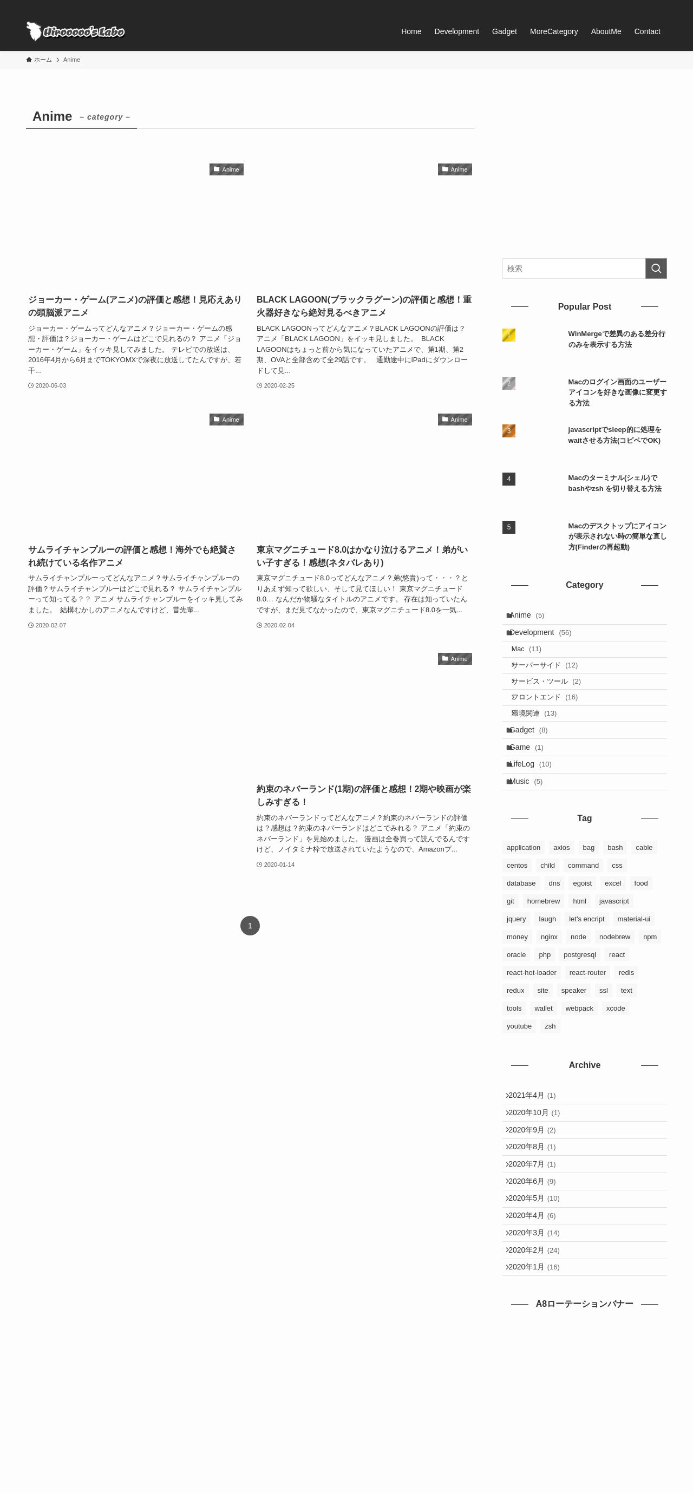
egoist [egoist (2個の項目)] (582, 939)
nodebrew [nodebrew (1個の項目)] (614, 993)
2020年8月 (537, 1221)
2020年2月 (539, 1356)
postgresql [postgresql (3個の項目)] (580, 1011)
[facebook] (618, 6)
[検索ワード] (584, 268)
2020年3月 (539, 1334)
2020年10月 (539, 1176)
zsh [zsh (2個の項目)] (550, 1082)
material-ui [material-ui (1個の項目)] (634, 975)
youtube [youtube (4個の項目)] (519, 1082)
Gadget (535, 767)
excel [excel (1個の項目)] (613, 939)
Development (547, 640)
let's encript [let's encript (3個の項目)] (586, 975)
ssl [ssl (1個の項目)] (603, 1047)
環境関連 (542, 746)
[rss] (646, 6)
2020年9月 (537, 1199)
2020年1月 (539, 1379)
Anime (533, 617)
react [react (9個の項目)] (617, 1011)
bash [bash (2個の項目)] (615, 904)
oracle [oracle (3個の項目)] (516, 1011)
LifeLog (537, 812)
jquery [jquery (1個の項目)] (516, 975)
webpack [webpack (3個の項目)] (579, 1064)
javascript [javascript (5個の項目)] (614, 957)
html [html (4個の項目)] (579, 957)
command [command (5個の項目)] (583, 922)
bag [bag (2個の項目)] (589, 904)
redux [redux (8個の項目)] (516, 1047)
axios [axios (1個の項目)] (561, 904)
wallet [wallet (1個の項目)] (543, 1064)
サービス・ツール (554, 704)
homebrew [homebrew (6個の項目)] (543, 957)
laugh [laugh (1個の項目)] (547, 975)
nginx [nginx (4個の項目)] (549, 993)
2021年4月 (537, 1154)
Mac (535, 662)
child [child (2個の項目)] (547, 922)
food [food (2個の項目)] (641, 939)
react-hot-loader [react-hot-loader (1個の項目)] (532, 1029)
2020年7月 (537, 1244)
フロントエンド (553, 725)
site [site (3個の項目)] (543, 1047)
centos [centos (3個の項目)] (517, 922)
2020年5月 (539, 1289)
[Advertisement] (136, 756)
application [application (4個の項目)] (523, 904)
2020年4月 (537, 1311)
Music (532, 834)
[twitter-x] (632, 6)
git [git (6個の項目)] (510, 957)
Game (533, 789)
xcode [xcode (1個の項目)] (615, 1064)
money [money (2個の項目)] (517, 993)
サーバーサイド (553, 683)
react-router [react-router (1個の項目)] (588, 1029)
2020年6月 (537, 1266)
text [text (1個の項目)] (626, 1047)
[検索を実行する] (656, 268)
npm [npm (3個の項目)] (650, 993)
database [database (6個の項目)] (521, 939)
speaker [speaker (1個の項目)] (573, 1047)
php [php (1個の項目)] (545, 1011)
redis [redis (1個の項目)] (626, 1029)
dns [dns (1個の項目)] (554, 939)
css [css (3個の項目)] (617, 922)
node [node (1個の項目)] (578, 993)
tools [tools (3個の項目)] (514, 1064)
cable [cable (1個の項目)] (644, 904)
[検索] (660, 6)
